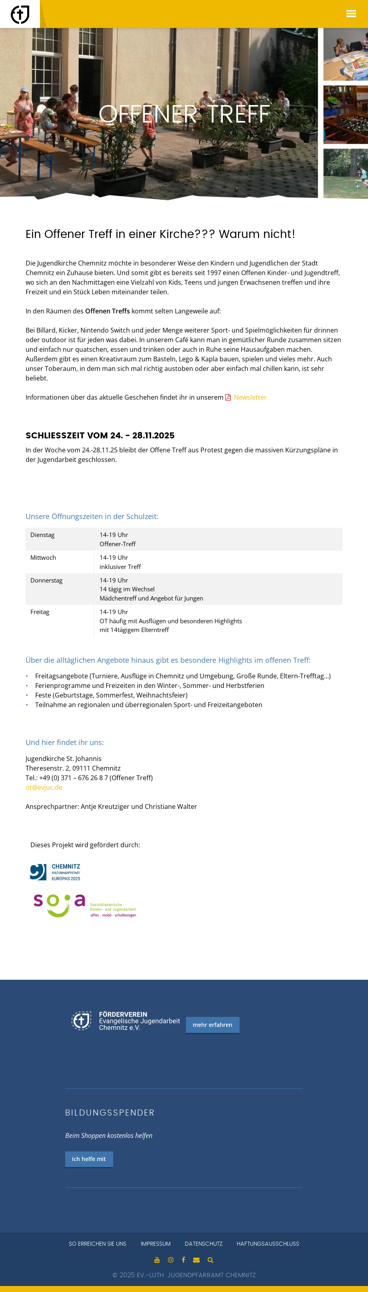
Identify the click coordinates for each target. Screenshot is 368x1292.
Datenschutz (203, 1244)
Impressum (156, 1244)
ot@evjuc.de (44, 787)
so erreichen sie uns (97, 1244)
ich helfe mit (89, 1159)
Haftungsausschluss (268, 1244)
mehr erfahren (212, 1024)
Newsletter (250, 397)
